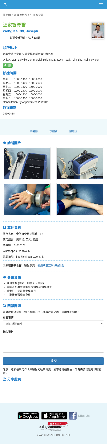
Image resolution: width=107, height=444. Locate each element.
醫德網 (7, 14)
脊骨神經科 (20, 14)
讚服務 (53, 131)
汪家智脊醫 (37, 14)
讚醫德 (34, 131)
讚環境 (73, 131)
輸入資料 (8, 331)
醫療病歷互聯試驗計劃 (49, 265)
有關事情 (8, 317)
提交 (53, 361)
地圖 (7, 65)
